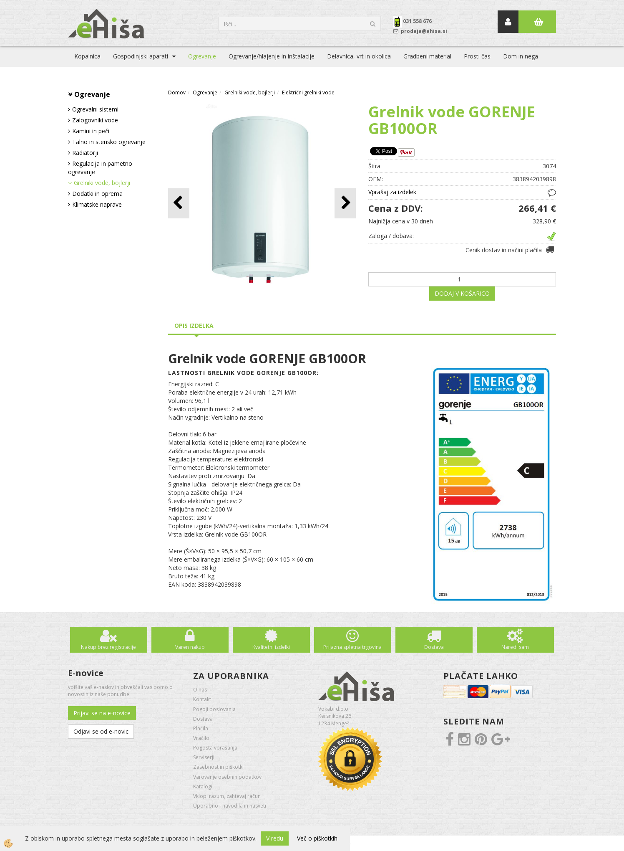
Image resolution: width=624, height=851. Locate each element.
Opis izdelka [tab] (194, 325)
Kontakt (202, 699)
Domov (177, 92)
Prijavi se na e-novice (102, 713)
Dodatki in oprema (97, 194)
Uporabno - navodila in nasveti (229, 805)
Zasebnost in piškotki (218, 766)
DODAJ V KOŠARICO (462, 293)
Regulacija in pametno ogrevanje (100, 168)
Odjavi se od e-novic (100, 731)
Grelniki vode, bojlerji (102, 183)
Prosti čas (477, 56)
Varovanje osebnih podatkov (227, 776)
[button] (345, 203)
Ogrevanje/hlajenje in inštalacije (272, 56)
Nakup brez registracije (108, 647)
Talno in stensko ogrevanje (109, 142)
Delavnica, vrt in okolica (359, 56)
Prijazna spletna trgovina (352, 647)
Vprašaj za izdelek (392, 192)
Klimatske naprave (97, 204)
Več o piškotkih (317, 838)
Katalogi (202, 786)
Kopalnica (87, 56)
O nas (200, 689)
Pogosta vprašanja (215, 747)
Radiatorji (85, 153)
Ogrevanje (202, 56)
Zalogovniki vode (95, 120)
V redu (274, 838)
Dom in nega (520, 56)
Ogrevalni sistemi (95, 109)
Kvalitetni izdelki (271, 647)
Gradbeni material (427, 56)
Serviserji (203, 757)
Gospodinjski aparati (140, 56)
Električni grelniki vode (308, 92)
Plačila (200, 728)
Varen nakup (190, 647)
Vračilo (201, 738)
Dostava (434, 647)
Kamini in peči (90, 131)
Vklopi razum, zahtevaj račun (227, 796)
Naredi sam (515, 647)
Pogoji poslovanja (214, 709)
